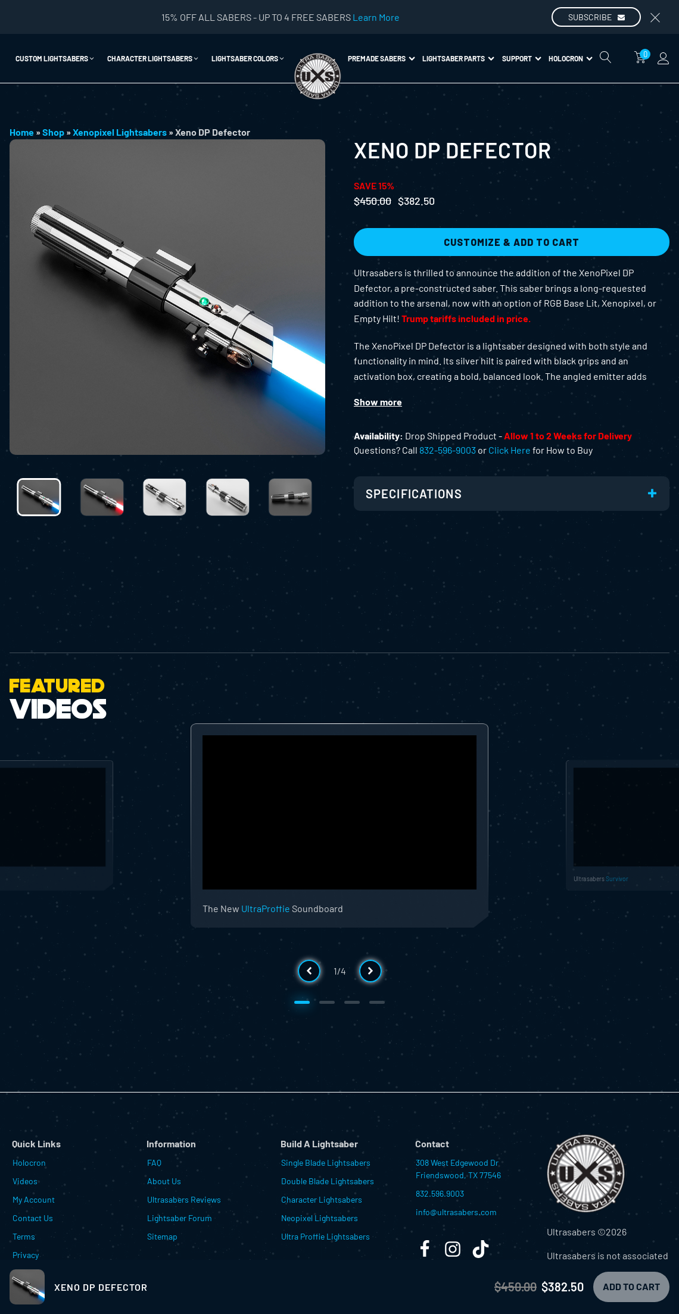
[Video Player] (339, 812)
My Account (34, 1199)
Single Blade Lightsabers (325, 1162)
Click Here (509, 449)
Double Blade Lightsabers (327, 1181)
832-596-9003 (447, 449)
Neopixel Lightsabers (319, 1218)
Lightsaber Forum (179, 1218)
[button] (55, 58)
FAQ (154, 1162)
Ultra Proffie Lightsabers (325, 1236)
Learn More (376, 17)
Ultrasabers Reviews (184, 1199)
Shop (53, 132)
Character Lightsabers (321, 1199)
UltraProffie (265, 908)
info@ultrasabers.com (456, 1212)
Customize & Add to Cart (512, 242)
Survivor (617, 878)
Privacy (26, 1255)
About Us (164, 1181)
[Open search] (605, 57)
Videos (25, 1181)
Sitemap (162, 1236)
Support (521, 58)
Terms (24, 1236)
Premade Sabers (381, 58)
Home (22, 132)
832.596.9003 (440, 1193)
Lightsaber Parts (458, 58)
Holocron (571, 58)
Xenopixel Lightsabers (120, 132)
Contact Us (33, 1218)
